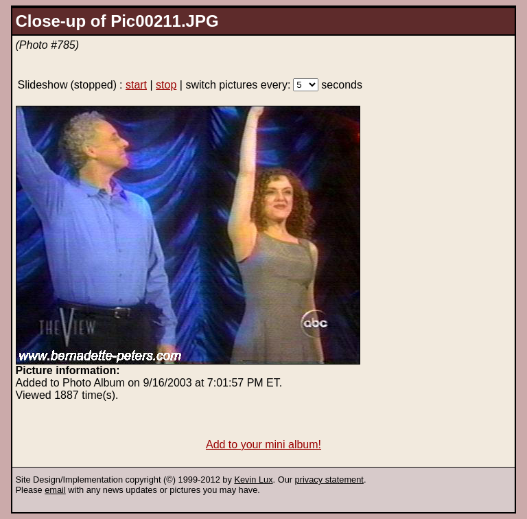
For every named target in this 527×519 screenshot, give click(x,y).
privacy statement (329, 479)
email (55, 490)
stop (166, 85)
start (136, 85)
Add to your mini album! (263, 444)
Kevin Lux (253, 479)
